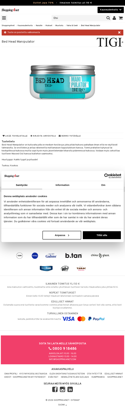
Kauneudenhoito (25, 25)
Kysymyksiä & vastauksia (33, 374)
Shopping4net (8, 25)
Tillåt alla (102, 235)
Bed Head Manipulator (90, 25)
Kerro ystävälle (70, 136)
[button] (120, 18)
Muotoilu (59, 25)
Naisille (39, 25)
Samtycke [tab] (22, 185)
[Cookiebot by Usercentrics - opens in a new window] (106, 175)
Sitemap (75, 400)
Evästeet (53, 377)
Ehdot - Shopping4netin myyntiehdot (25, 377)
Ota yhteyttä (94, 374)
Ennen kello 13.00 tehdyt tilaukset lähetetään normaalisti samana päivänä (62, 294)
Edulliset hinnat (114, 374)
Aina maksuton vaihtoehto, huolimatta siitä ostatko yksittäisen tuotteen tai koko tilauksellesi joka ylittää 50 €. (62, 285)
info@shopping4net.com (62, 359)
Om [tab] (103, 185)
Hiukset (48, 25)
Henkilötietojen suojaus (75, 377)
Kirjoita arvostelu (43, 136)
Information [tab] (62, 185)
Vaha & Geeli (72, 25)
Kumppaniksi (98, 377)
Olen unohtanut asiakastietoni (67, 374)
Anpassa (62, 235)
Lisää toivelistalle (15, 136)
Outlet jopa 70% (43, 2)
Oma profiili (10, 374)
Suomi (62, 405)
